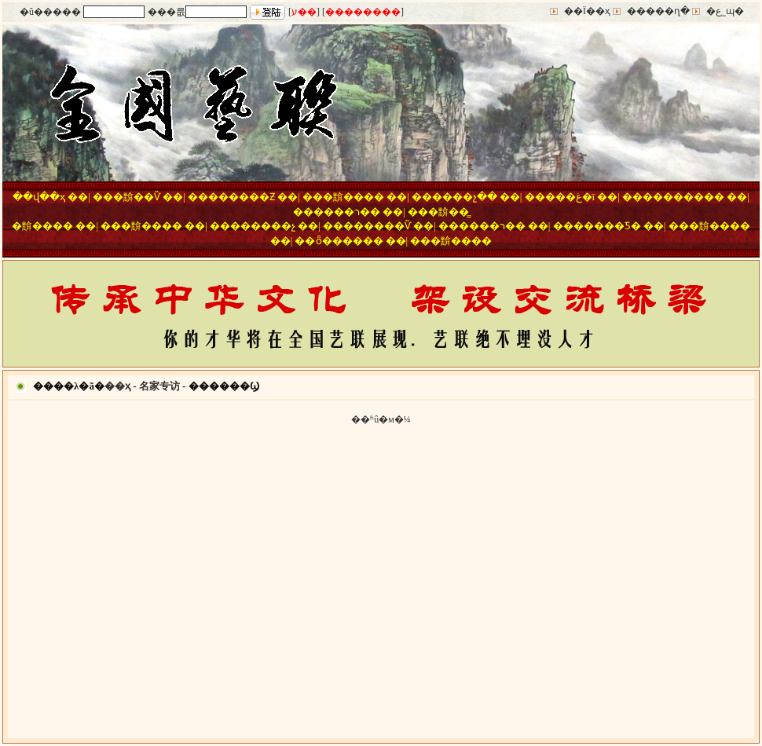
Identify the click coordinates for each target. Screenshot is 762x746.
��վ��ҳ (39, 197)
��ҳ (117, 386)
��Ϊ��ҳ (587, 10)
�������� (363, 11)
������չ (262, 226)
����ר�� (346, 212)
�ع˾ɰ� (725, 10)
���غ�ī (570, 197)
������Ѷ (377, 226)
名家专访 (159, 386)
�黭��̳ (448, 212)
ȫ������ (349, 241)
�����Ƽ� (607, 226)
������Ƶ (241, 197)
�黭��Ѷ (136, 197)
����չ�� (464, 197)
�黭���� (353, 197)
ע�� (304, 11)
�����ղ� (658, 10)
